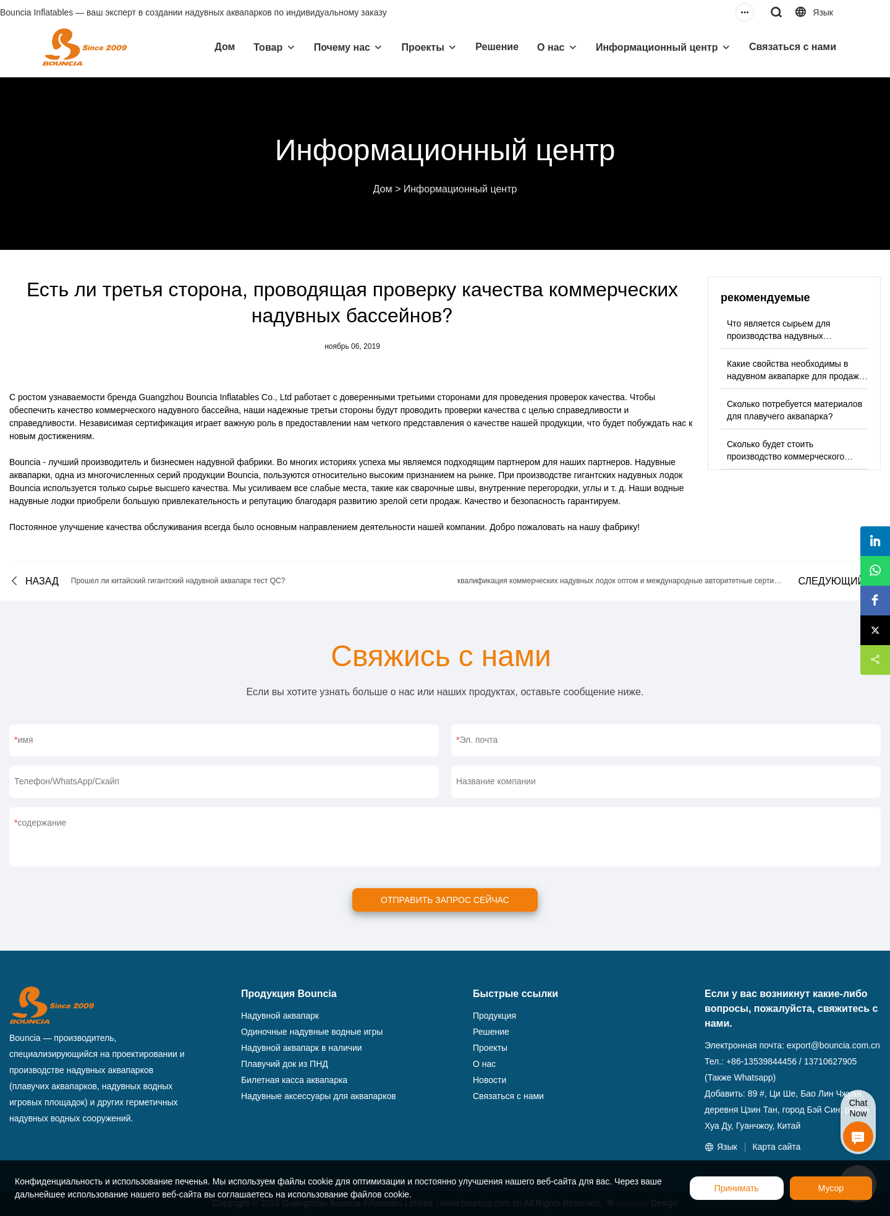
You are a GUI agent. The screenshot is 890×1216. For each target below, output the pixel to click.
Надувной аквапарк (280, 1016)
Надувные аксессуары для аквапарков (318, 1096)
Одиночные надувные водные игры (312, 1032)
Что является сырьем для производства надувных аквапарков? (778, 336)
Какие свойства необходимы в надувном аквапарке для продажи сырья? (795, 376)
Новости (489, 1080)
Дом (224, 46)
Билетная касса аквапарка (294, 1080)
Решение (497, 46)
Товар (267, 47)
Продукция (494, 1016)
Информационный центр (657, 47)
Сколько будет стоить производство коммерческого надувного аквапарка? (785, 456)
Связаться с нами (792, 46)
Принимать (736, 1188)
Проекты (422, 47)
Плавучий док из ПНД (284, 1064)
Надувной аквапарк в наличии (301, 1048)
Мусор (831, 1188)
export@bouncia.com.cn (833, 1045)
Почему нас (342, 47)
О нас (550, 47)
